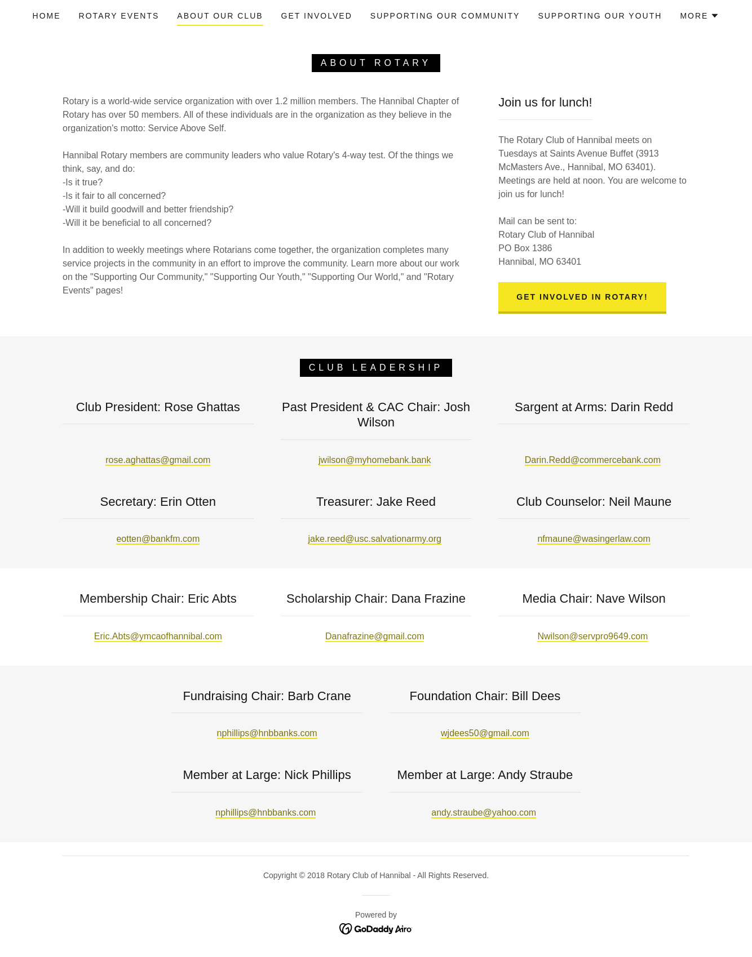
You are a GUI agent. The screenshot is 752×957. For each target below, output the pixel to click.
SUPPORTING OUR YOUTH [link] (600, 15)
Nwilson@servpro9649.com (592, 636)
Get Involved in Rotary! (582, 296)
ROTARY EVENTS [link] (119, 15)
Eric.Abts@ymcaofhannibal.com (158, 636)
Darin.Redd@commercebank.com (593, 460)
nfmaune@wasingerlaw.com (593, 539)
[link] (376, 928)
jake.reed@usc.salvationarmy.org (375, 539)
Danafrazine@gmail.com (374, 636)
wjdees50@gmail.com (485, 733)
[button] (699, 16)
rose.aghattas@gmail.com (157, 460)
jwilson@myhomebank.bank (375, 460)
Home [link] (47, 15)
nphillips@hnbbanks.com (267, 733)
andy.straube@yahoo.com (483, 812)
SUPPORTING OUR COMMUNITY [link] (445, 15)
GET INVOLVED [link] (316, 15)
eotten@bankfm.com (158, 539)
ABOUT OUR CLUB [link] (220, 15)
